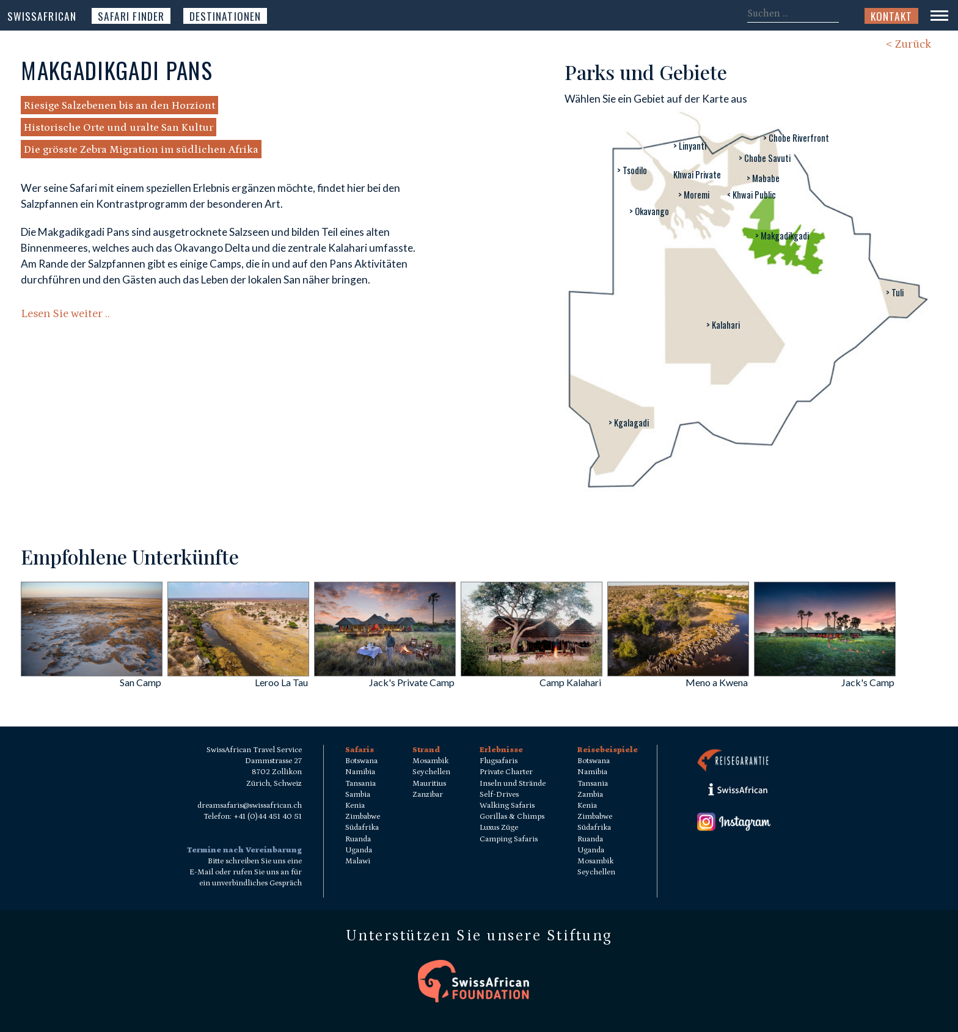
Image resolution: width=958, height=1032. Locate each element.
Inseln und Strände (513, 783)
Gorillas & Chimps (512, 816)
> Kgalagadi (629, 422)
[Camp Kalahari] (531, 672)
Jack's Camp (867, 682)
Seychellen (431, 772)
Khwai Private (697, 174)
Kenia (355, 805)
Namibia (360, 772)
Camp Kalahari (570, 682)
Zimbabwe (362, 816)
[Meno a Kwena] (678, 672)
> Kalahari (723, 324)
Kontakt (891, 16)
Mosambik (430, 761)
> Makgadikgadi (782, 235)
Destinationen (225, 16)
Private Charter (506, 772)
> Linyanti (689, 145)
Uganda (358, 850)
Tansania (360, 783)
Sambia (357, 794)
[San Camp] (92, 672)
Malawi (357, 861)
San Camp (140, 682)
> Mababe (763, 178)
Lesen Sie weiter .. (65, 313)
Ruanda (358, 839)
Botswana (361, 761)
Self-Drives (499, 794)
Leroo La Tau (281, 682)
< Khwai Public (751, 194)
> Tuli (895, 292)
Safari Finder (131, 16)
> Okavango (649, 211)
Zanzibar (427, 794)
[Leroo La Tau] (238, 672)
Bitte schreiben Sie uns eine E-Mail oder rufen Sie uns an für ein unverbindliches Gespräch (245, 872)
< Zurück (908, 44)
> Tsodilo (632, 170)
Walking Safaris (507, 805)
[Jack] (385, 672)
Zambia (590, 794)
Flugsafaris (498, 761)
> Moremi (693, 194)
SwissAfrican (41, 16)
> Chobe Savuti (765, 158)
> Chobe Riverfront (796, 137)
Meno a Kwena (717, 682)
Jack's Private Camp (412, 682)
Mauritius (429, 783)
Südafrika (362, 827)
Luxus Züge (499, 827)
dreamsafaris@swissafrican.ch (249, 805)
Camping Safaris (509, 839)
